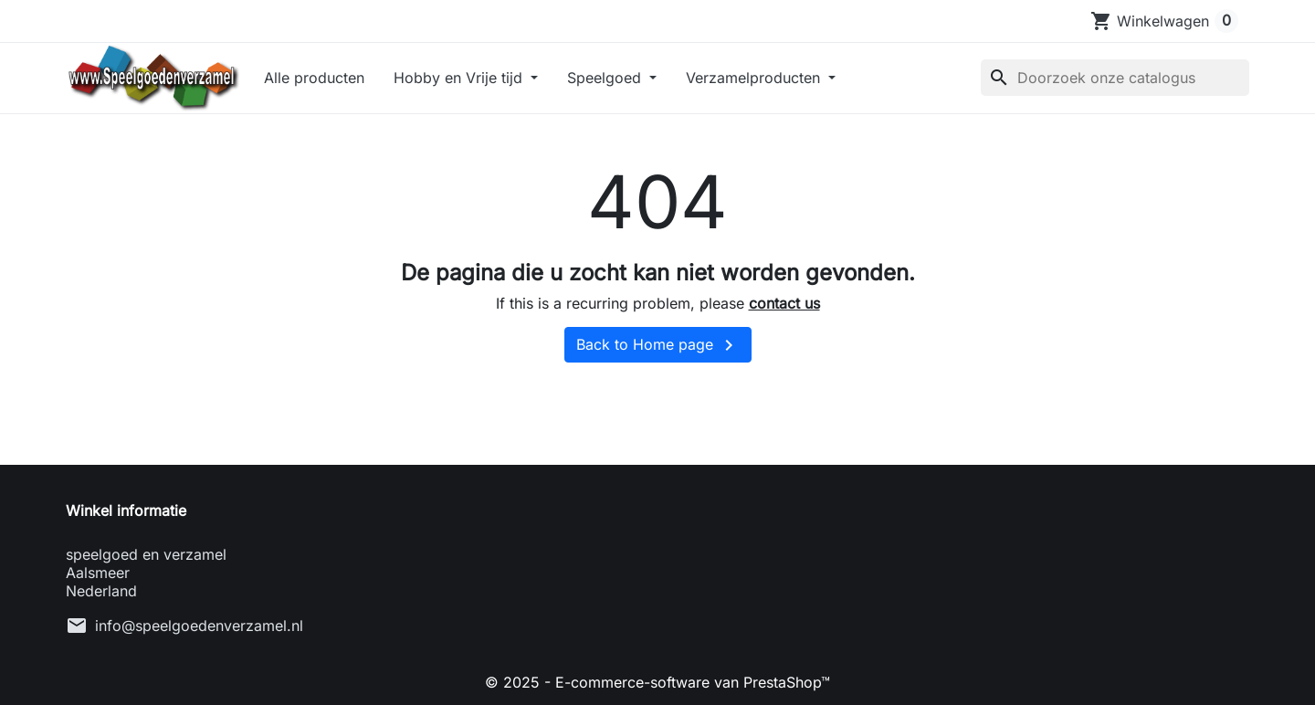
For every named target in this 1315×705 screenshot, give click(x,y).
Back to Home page (658, 345)
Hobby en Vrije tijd (460, 77)
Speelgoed (606, 77)
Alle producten (314, 77)
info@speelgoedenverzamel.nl (199, 625)
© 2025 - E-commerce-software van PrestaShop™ (657, 682)
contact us (784, 303)
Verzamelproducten (755, 77)
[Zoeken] (1115, 77)
